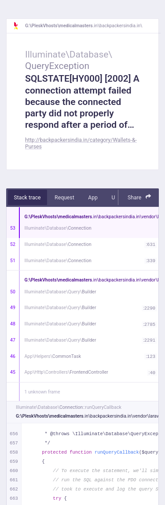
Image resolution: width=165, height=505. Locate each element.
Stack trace (27, 198)
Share (139, 197)
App (93, 198)
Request (64, 198)
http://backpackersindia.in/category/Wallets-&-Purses (81, 143)
